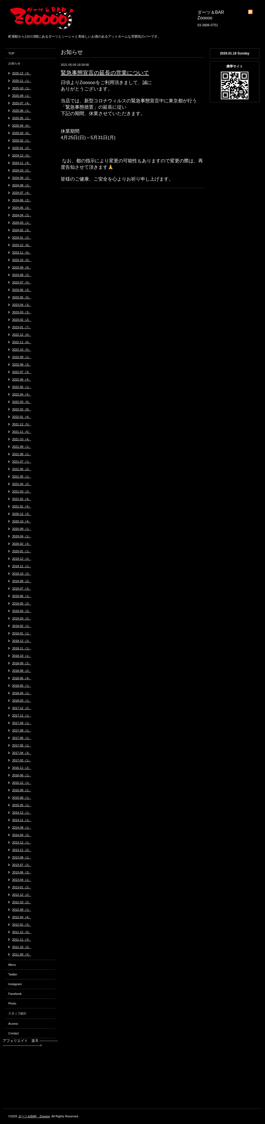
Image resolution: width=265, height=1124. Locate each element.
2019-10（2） (21, 573)
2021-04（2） (21, 484)
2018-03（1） (21, 700)
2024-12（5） (21, 155)
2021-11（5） (21, 431)
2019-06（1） (21, 596)
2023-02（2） (21, 319)
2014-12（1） (21, 812)
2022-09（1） (21, 357)
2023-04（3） (21, 304)
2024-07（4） (21, 192)
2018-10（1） (21, 655)
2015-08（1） (21, 797)
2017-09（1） (21, 723)
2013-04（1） (21, 879)
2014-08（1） (21, 827)
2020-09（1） (21, 528)
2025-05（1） (21, 118)
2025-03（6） (21, 133)
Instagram (15, 984)
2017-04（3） (21, 752)
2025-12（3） (21, 73)
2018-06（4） (21, 678)
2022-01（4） (21, 416)
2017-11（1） (21, 715)
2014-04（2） (21, 835)
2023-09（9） (21, 267)
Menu (12, 964)
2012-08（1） (21, 909)
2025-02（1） (21, 140)
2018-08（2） (21, 670)
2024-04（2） (21, 215)
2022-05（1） (21, 387)
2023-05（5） (21, 297)
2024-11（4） (21, 163)
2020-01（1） (21, 551)
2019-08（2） (21, 581)
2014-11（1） (21, 820)
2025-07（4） (21, 103)
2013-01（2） (21, 887)
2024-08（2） (21, 185)
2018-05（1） (21, 685)
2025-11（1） (21, 80)
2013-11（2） (21, 850)
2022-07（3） (21, 372)
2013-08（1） (21, 857)
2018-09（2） (21, 663)
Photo (12, 1003)
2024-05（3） (21, 207)
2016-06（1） (21, 775)
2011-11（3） (21, 939)
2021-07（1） (21, 461)
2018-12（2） (21, 640)
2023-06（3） (21, 290)
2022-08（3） (21, 364)
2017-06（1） (21, 738)
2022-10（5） (21, 349)
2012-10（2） (21, 902)
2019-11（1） (21, 566)
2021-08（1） (21, 454)
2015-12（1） (21, 782)
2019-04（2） (21, 611)
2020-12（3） (21, 514)
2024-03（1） (21, 222)
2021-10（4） (21, 439)
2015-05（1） (21, 805)
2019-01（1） (21, 633)
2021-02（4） (21, 499)
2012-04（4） (21, 917)
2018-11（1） (21, 648)
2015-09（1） (21, 790)
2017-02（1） (21, 760)
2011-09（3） (21, 954)
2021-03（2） (21, 491)
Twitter (12, 974)
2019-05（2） (21, 603)
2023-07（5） (21, 282)
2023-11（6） (21, 252)
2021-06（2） (21, 469)
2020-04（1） (21, 536)
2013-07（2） (21, 865)
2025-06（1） (21, 110)
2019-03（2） (21, 618)
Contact (13, 1033)
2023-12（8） (21, 245)
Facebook (15, 993)
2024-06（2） (21, 200)
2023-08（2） (21, 275)
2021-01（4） (21, 506)
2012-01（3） (21, 924)
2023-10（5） (21, 260)
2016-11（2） (21, 767)
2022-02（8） (21, 409)
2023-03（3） (21, 312)
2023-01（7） (21, 327)
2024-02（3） (21, 230)
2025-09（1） (21, 95)
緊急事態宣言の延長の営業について (105, 73)
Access (13, 1023)
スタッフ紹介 (17, 1013)
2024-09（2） (21, 177)
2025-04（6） (21, 125)
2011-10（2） (21, 947)
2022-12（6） (21, 334)
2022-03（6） (21, 402)
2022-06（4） (21, 379)
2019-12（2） (21, 558)
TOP (11, 53)
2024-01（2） (21, 237)
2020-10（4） (21, 521)
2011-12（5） (21, 932)
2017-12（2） (21, 708)
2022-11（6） (21, 342)
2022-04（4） (21, 394)
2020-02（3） (21, 543)
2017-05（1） (21, 745)
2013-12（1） (21, 842)
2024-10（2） (21, 170)
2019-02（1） (21, 626)
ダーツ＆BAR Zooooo (34, 1116)
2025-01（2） (21, 148)
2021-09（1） (21, 446)
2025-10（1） (21, 88)
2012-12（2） (21, 894)
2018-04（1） (21, 693)
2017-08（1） (21, 730)
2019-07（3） (21, 588)
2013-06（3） (21, 872)
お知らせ (14, 63)
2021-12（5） (21, 424)
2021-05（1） (21, 476)
